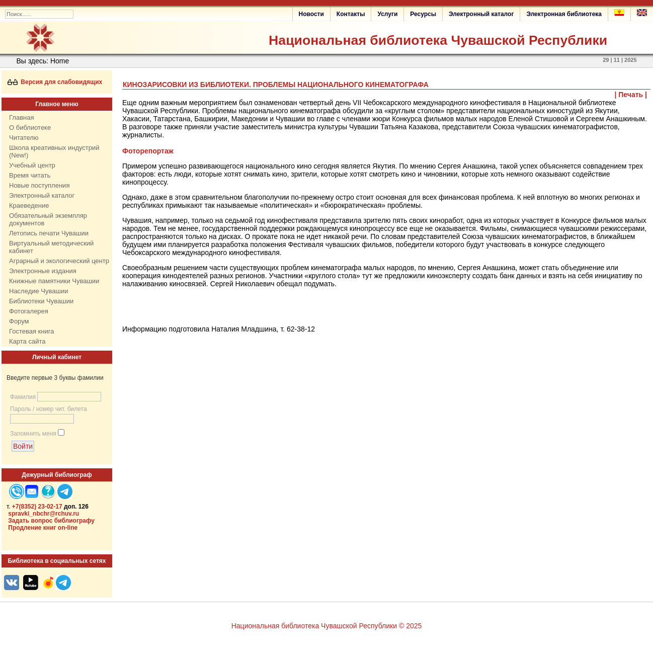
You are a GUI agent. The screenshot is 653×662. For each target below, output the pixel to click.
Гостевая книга (31, 331)
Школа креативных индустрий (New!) (54, 151)
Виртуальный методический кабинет (51, 247)
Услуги (387, 14)
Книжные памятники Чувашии (54, 281)
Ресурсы (423, 14)
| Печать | (631, 95)
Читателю (24, 137)
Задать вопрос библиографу (51, 520)
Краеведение (29, 205)
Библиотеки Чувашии (41, 301)
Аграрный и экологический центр (59, 261)
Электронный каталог (481, 14)
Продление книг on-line (42, 527)
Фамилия (23, 396)
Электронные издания (42, 271)
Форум (19, 321)
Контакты (351, 14)
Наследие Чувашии (38, 291)
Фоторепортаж (148, 151)
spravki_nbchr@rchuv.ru (43, 513)
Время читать (29, 175)
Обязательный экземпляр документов (48, 219)
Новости (311, 14)
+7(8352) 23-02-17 (37, 506)
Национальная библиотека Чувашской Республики (438, 40)
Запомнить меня (33, 433)
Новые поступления (39, 185)
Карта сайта (27, 341)
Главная (21, 117)
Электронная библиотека (564, 14)
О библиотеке (30, 127)
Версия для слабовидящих (55, 82)
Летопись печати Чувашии (49, 233)
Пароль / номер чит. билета (48, 408)
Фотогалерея (28, 311)
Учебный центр (32, 165)
